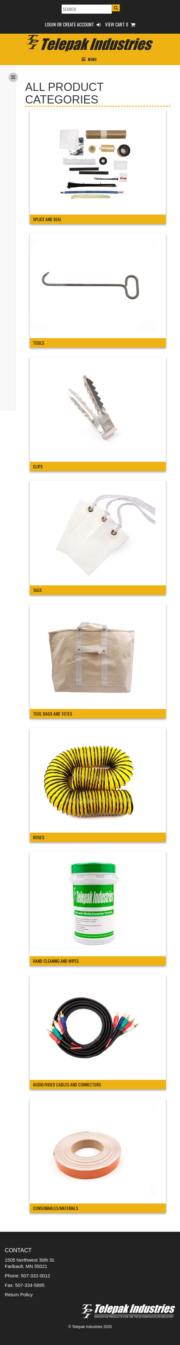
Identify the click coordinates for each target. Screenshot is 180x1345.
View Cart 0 (120, 24)
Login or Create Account (73, 24)
